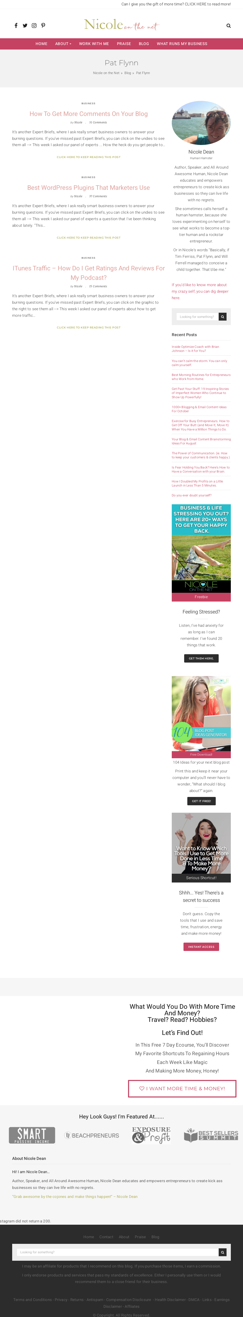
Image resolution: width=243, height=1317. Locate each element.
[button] (229, 26)
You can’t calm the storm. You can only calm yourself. (199, 363)
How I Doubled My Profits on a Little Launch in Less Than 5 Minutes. (197, 484)
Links (207, 1300)
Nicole (78, 122)
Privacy (61, 1300)
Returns (77, 1300)
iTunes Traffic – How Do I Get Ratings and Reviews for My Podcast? (89, 273)
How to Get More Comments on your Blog (89, 114)
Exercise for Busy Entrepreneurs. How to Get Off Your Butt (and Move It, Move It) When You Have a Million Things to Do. (200, 425)
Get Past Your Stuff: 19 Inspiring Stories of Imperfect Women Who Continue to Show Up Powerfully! (200, 393)
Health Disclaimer (170, 1300)
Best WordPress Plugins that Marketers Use (88, 187)
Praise (124, 44)
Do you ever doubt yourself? (191, 495)
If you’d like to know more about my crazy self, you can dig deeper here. (200, 291)
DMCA (193, 1300)
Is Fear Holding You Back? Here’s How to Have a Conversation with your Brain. (201, 470)
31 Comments (98, 122)
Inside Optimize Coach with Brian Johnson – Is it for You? (195, 349)
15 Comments (98, 286)
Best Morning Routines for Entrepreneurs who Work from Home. (201, 377)
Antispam (95, 1300)
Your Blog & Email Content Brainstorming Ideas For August (201, 441)
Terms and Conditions (32, 1300)
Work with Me (94, 44)
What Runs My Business (182, 44)
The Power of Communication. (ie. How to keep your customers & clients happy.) (201, 455)
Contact (106, 1237)
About (62, 44)
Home (41, 44)
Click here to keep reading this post (88, 157)
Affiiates (132, 1306)
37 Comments (98, 196)
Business (89, 103)
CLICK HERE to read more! (208, 4)
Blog (144, 44)
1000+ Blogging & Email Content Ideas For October (199, 409)
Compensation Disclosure (129, 1300)
